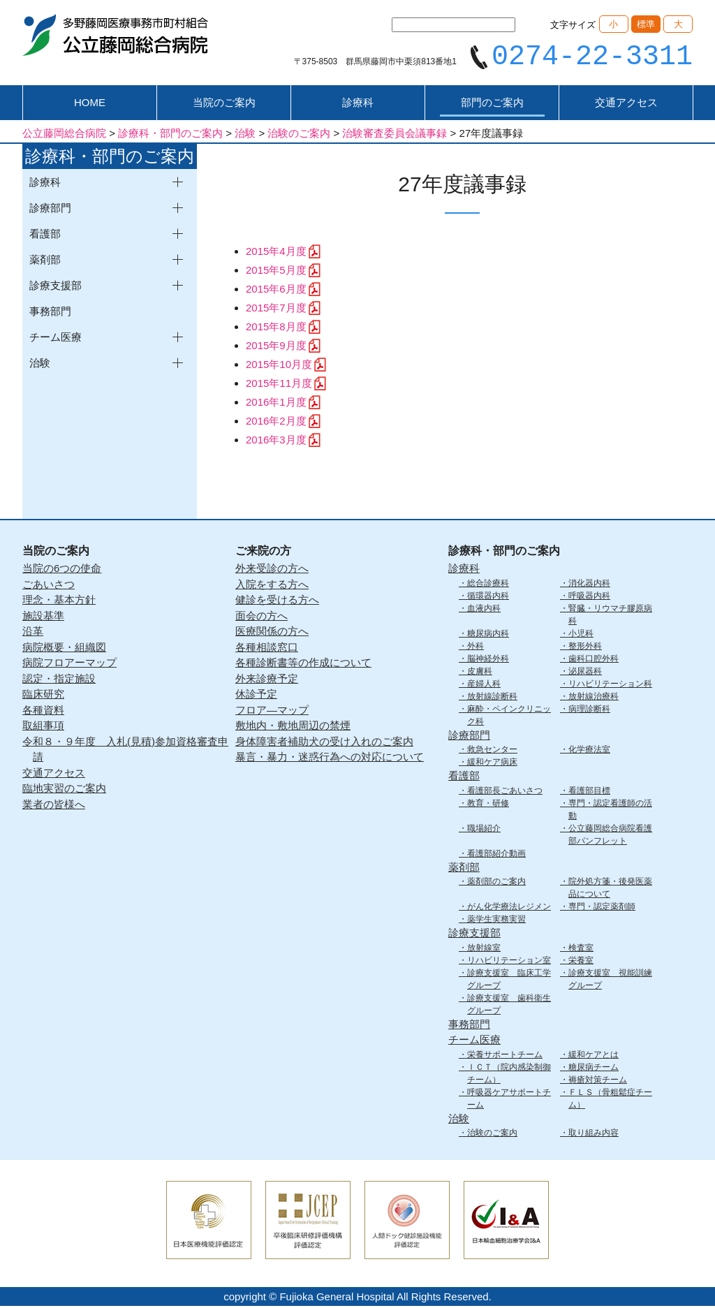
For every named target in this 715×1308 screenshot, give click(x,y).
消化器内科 (589, 584)
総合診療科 (488, 584)
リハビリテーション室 (509, 962)
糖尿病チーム (593, 1068)
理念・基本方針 (59, 602)
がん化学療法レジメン (509, 908)
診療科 (358, 104)
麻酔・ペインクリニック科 (509, 716)
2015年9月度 (276, 347)
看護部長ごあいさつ (505, 792)
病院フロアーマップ (69, 664)
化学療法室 (589, 751)
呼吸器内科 (589, 597)
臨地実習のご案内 (64, 790)
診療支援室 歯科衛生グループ (509, 1005)
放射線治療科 (593, 698)
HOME (89, 104)
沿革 (32, 633)
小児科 (581, 635)
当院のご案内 (224, 104)
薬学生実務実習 (496, 921)
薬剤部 (464, 868)
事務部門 (50, 313)
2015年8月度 (276, 329)
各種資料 (43, 711)
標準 (646, 24)
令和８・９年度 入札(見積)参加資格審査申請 (125, 751)
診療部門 (469, 736)
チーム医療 (474, 1042)
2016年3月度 (276, 442)
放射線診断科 (492, 698)
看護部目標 (589, 792)
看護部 (464, 778)
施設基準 (43, 617)
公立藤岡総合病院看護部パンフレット (610, 836)
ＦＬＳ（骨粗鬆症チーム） (610, 1100)
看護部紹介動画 (496, 855)
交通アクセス (626, 104)
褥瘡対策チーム (597, 1081)
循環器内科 (488, 597)
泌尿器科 (585, 672)
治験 (458, 1120)
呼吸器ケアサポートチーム (509, 1100)
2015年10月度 (279, 366)
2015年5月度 (276, 272)
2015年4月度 (276, 253)
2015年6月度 (276, 291)
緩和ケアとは (593, 1056)
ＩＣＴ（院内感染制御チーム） (509, 1075)
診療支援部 (474, 935)
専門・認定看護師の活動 (610, 811)
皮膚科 (479, 672)
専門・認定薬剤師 (601, 908)
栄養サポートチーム (505, 1056)
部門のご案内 (492, 104)
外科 (475, 647)
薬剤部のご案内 (496, 883)
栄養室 (581, 962)
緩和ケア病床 (492, 764)
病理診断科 (589, 710)
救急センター (492, 751)
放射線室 (484, 949)
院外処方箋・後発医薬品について (610, 890)
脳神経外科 (488, 660)
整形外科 (585, 647)
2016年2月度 (276, 423)
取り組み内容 (593, 1135)
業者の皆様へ (53, 805)
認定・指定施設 (59, 680)
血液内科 (484, 610)
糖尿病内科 (488, 635)
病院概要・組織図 (64, 648)
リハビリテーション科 (610, 685)
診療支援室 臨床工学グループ (509, 980)
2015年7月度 (276, 310)
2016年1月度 (276, 404)
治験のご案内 (492, 1135)
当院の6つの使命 (61, 570)
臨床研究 (43, 696)
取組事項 (43, 727)
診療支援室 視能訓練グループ (610, 980)
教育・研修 (488, 804)
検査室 (581, 949)
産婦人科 (484, 685)
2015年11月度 (279, 385)
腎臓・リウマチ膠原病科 (610, 616)
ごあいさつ (48, 585)
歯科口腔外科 (593, 660)
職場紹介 (484, 830)
